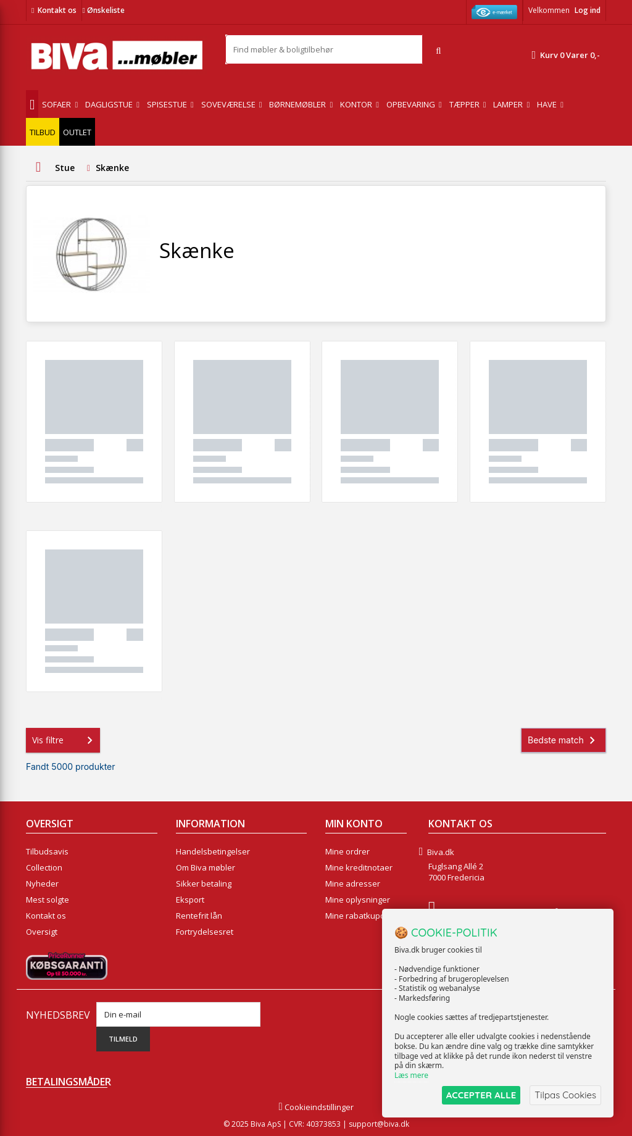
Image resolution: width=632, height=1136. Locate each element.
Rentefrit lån (199, 915)
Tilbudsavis (47, 851)
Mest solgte (47, 899)
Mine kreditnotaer (359, 867)
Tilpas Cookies (565, 1095)
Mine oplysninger (357, 899)
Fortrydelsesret (204, 931)
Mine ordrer (347, 851)
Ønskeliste (103, 10)
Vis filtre (65, 740)
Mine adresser (352, 883)
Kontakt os (57, 10)
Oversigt (41, 931)
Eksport (190, 899)
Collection (44, 867)
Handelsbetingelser (213, 851)
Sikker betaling (203, 883)
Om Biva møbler (205, 867)
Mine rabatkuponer (361, 915)
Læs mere (411, 1075)
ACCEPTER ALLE (481, 1095)
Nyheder (42, 883)
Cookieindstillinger (315, 1107)
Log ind (588, 10)
